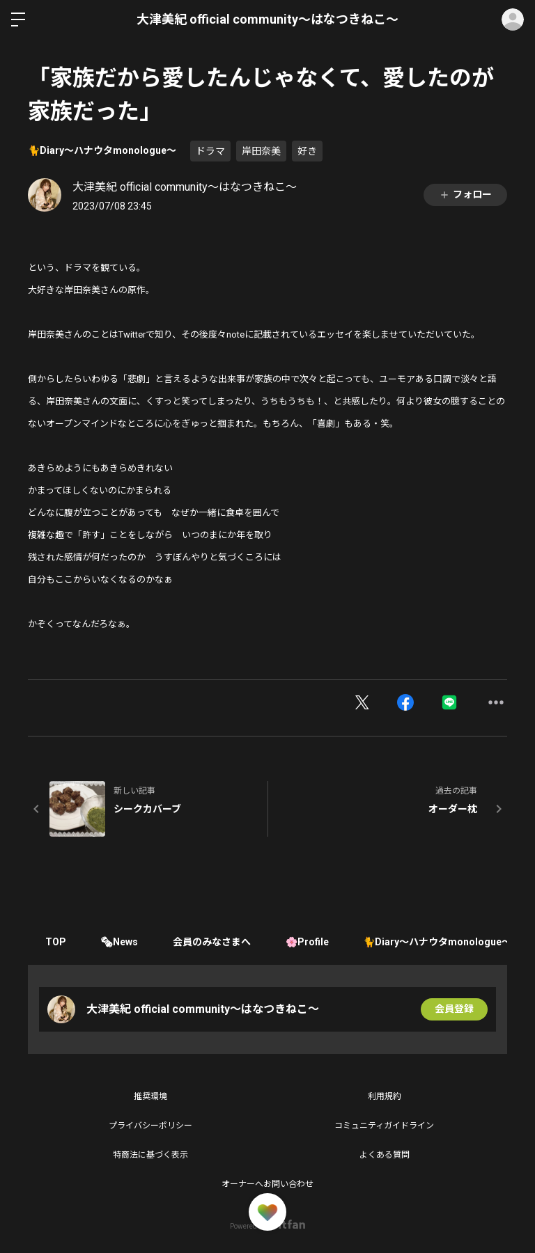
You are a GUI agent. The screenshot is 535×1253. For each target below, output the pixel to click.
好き (307, 151)
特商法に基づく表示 (150, 1155)
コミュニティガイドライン (384, 1125)
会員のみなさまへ (212, 941)
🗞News (120, 941)
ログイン (513, 19)
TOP (55, 941)
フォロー (465, 194)
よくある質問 (384, 1155)
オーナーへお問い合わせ (267, 1184)
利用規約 (384, 1096)
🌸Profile (307, 941)
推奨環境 (150, 1096)
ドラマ (210, 151)
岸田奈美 (261, 151)
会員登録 (454, 1009)
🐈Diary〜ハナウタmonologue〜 (102, 150)
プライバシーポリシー (150, 1125)
